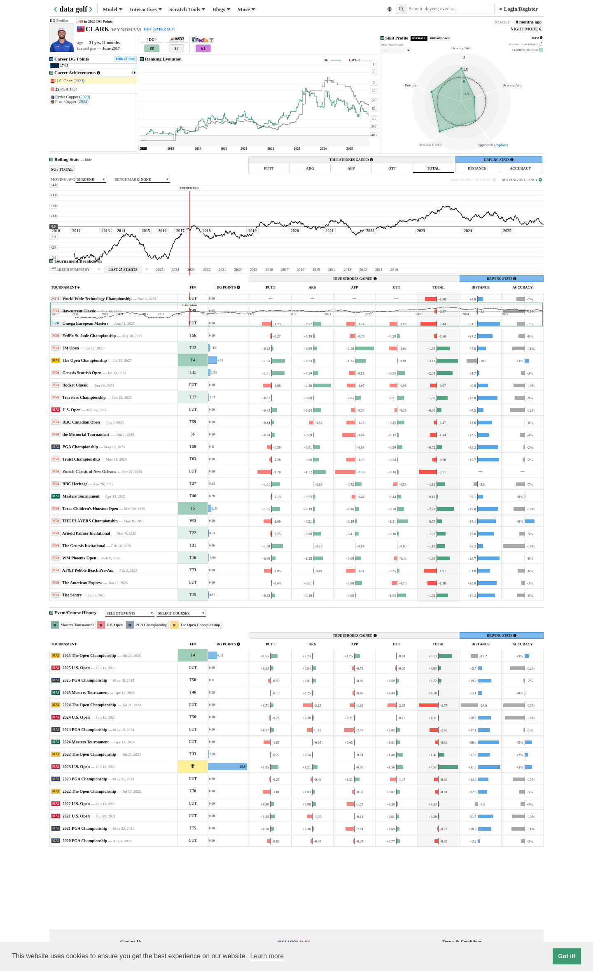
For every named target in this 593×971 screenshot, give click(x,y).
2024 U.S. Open (76, 794)
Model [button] (113, 9)
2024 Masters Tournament (86, 819)
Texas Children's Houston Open (90, 585)
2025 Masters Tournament (86, 769)
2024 (83, 101)
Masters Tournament (81, 573)
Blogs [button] (221, 9)
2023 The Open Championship (89, 831)
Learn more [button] (267, 955)
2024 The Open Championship (89, 782)
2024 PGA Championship (85, 806)
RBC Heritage (74, 561)
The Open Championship (85, 437)
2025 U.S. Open (76, 745)
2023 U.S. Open (76, 843)
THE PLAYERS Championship (90, 598)
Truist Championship (81, 536)
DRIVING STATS (499, 160)
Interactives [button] (146, 9)
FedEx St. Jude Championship (89, 412)
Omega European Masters (85, 400)
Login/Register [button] (519, 9)
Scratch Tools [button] (187, 9)
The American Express (82, 659)
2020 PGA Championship (85, 917)
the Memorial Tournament (86, 511)
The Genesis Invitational (83, 622)
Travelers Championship (84, 474)
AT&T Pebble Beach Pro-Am (88, 647)
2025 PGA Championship (85, 757)
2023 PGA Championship (85, 856)
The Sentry (72, 672)
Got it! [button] (566, 956)
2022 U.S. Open (76, 880)
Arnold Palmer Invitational (86, 610)
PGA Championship (80, 524)
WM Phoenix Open (79, 635)
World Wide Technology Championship (96, 375)
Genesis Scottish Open (81, 449)
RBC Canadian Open (81, 499)
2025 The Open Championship (89, 732)
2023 (79, 81)
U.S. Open (72, 486)
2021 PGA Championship (85, 905)
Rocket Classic (75, 462)
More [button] (246, 9)
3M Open (70, 425)
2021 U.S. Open (76, 893)
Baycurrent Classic (79, 388)
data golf (73, 9)
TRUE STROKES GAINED (351, 160)
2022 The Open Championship (89, 868)
